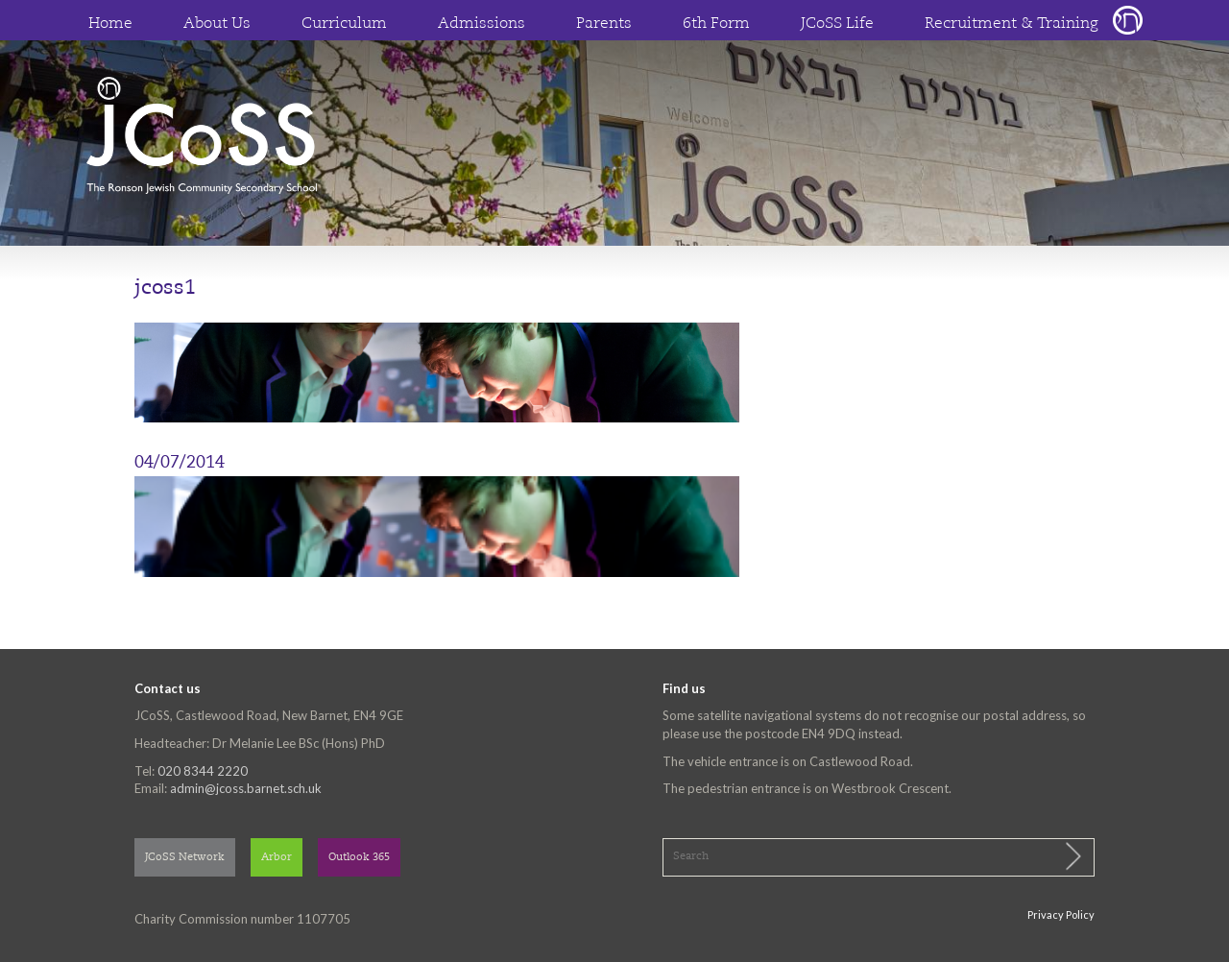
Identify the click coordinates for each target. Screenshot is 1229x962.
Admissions (481, 24)
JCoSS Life (837, 24)
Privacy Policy (1061, 914)
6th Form (716, 24)
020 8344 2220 (202, 771)
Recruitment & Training (1011, 24)
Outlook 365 (359, 858)
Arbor (276, 858)
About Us (217, 24)
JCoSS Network (185, 858)
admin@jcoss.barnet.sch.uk (246, 788)
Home (110, 24)
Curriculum (344, 24)
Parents (604, 24)
